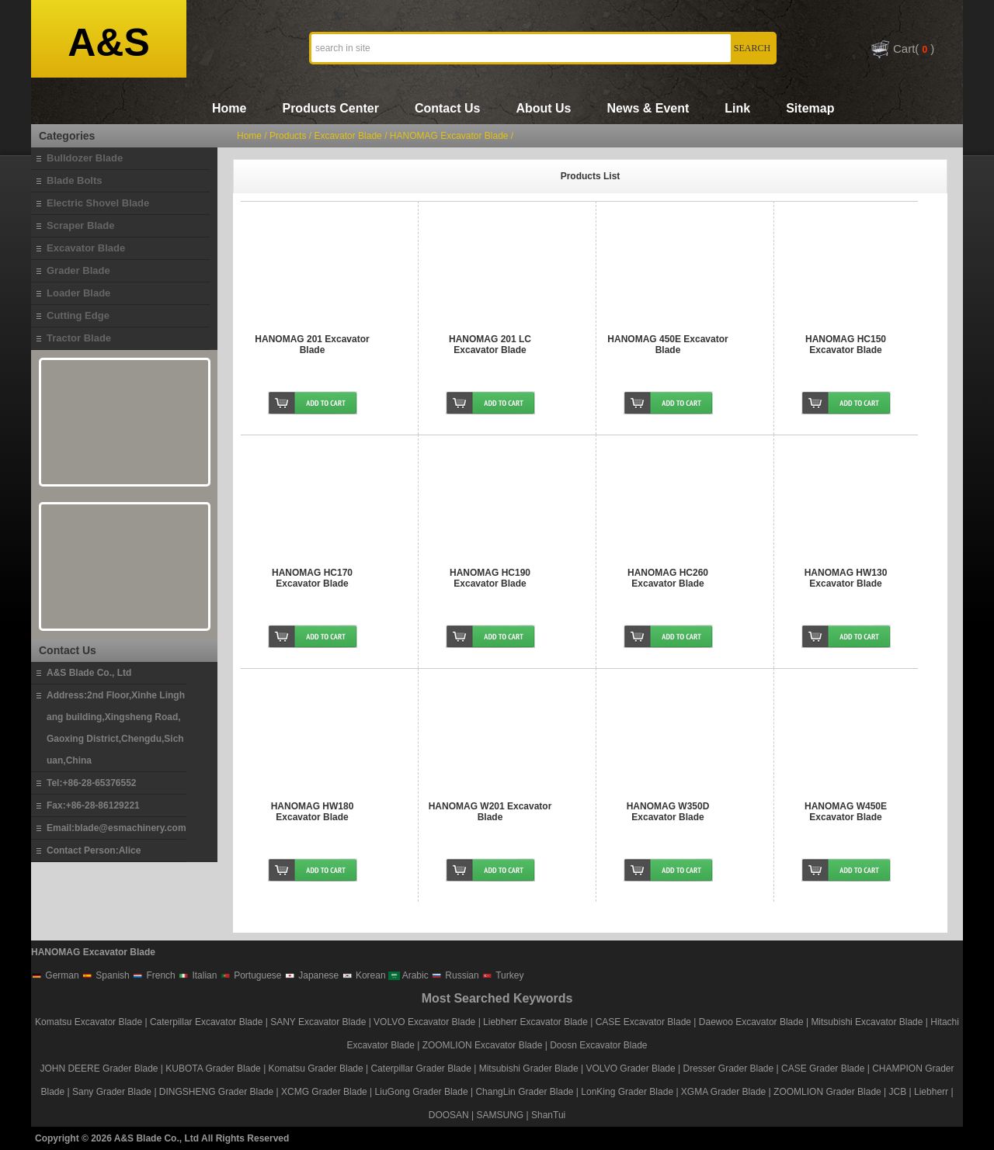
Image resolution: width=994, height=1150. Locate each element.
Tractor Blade (79, 338)
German (55, 975)
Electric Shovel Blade (98, 203)
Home (229, 108)
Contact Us (447, 108)
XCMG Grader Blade (324, 1091)
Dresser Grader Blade (728, 1068)
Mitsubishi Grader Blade (529, 1068)
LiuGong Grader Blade (421, 1091)
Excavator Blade (86, 248)
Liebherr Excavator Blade (535, 1022)
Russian (455, 975)
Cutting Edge (78, 315)
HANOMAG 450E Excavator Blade (667, 344)
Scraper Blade (80, 225)
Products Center (330, 108)
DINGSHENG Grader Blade (216, 1091)
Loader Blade (78, 293)
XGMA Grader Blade (723, 1091)
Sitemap (810, 108)
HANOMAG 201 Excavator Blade (312, 344)
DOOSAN (449, 1115)
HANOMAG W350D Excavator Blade (668, 812)
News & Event (647, 108)
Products (287, 135)
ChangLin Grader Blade (524, 1091)
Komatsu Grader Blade (316, 1068)
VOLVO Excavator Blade (426, 1022)
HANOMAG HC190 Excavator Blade (490, 578)
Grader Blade (78, 270)
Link (737, 108)
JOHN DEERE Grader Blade (99, 1068)
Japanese (311, 975)
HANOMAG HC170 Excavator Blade (312, 578)
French (154, 975)
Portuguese (251, 975)
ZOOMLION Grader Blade (827, 1091)
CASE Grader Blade (822, 1068)
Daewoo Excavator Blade (751, 1022)
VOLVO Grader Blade (631, 1068)
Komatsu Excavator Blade (88, 1022)
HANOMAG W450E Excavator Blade (846, 812)
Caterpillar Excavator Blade (206, 1022)
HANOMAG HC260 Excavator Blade (667, 578)
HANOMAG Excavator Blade (449, 135)
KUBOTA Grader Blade (213, 1068)
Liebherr (931, 1091)
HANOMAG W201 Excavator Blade (490, 812)
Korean (364, 975)
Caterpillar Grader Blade (420, 1068)
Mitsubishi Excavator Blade (867, 1022)
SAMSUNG (500, 1115)
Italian (197, 975)
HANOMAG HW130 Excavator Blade (846, 578)
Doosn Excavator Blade (598, 1045)
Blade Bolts (75, 180)
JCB (898, 1091)
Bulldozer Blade (85, 158)
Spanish (106, 975)
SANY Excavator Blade (318, 1022)
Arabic (408, 975)
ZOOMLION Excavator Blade (482, 1045)
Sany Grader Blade (111, 1091)
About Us (543, 108)
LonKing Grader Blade (627, 1091)
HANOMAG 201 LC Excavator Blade (490, 344)
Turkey (502, 975)
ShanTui (548, 1115)
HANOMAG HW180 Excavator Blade (312, 812)
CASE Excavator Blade (643, 1022)
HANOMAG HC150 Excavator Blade (845, 344)
